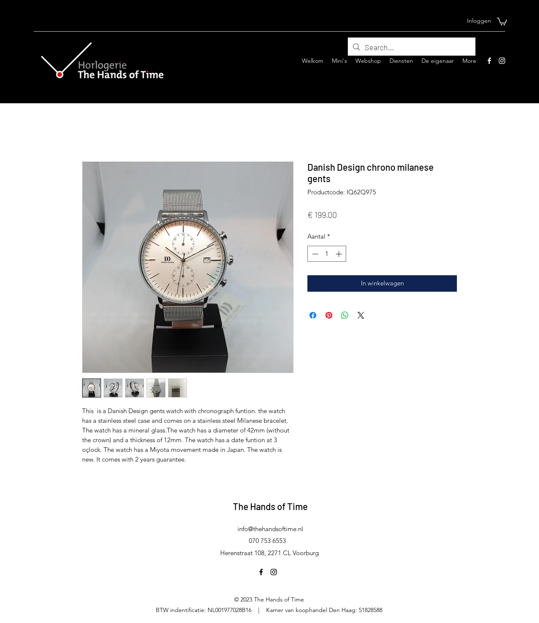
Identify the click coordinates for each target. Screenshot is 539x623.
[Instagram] (502, 60)
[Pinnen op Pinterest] (329, 315)
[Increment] (339, 254)
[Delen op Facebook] (313, 315)
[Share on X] (361, 315)
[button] (502, 21)
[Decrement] (314, 254)
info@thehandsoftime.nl (270, 529)
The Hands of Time (270, 506)
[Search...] (411, 48)
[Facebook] (489, 60)
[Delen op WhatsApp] (345, 315)
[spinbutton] (327, 254)
